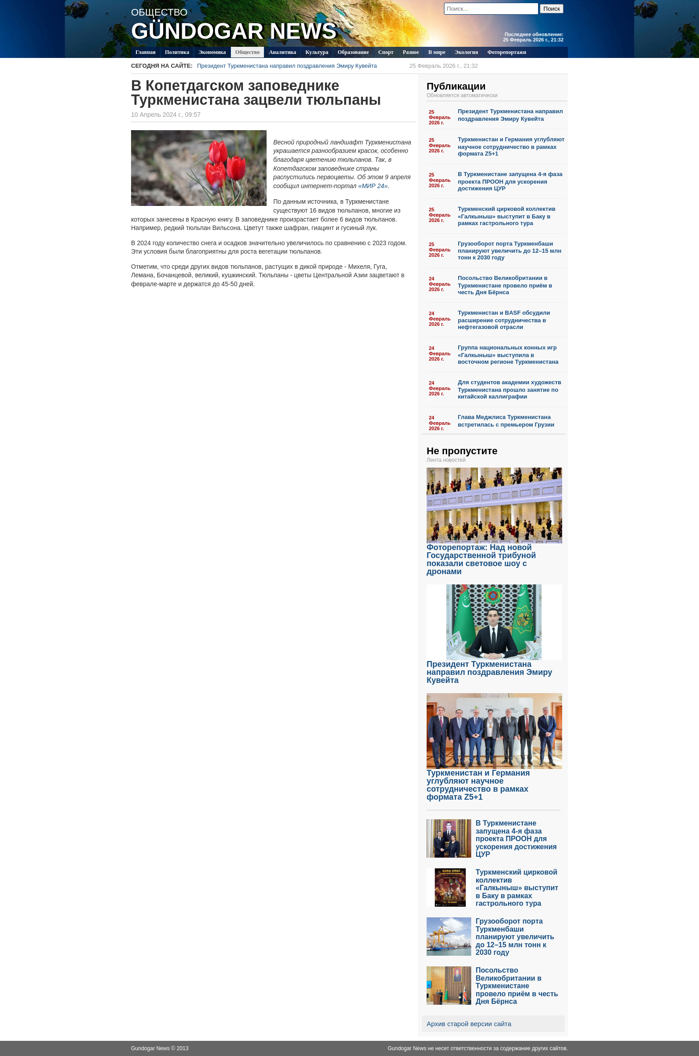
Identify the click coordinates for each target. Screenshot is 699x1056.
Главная (146, 52)
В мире (436, 52)
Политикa (177, 52)
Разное (411, 52)
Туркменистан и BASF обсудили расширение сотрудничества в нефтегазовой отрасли (504, 319)
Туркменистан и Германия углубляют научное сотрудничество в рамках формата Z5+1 (511, 146)
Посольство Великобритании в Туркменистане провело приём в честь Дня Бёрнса (505, 285)
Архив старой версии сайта (469, 1023)
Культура (316, 52)
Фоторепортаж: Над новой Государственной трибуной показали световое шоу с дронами (494, 556)
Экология (466, 52)
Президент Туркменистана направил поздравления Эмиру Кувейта (337, 65)
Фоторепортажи (506, 52)
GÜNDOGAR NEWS (234, 31)
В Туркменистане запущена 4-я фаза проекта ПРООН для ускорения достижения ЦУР (510, 181)
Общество (247, 52)
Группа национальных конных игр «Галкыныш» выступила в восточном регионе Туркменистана (508, 354)
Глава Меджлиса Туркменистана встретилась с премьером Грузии (506, 421)
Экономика (212, 52)
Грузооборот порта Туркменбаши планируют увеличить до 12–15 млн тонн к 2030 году (509, 250)
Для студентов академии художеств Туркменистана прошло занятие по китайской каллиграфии (509, 389)
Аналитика (282, 52)
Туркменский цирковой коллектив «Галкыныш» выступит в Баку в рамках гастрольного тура (506, 215)
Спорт (386, 52)
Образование (353, 52)
